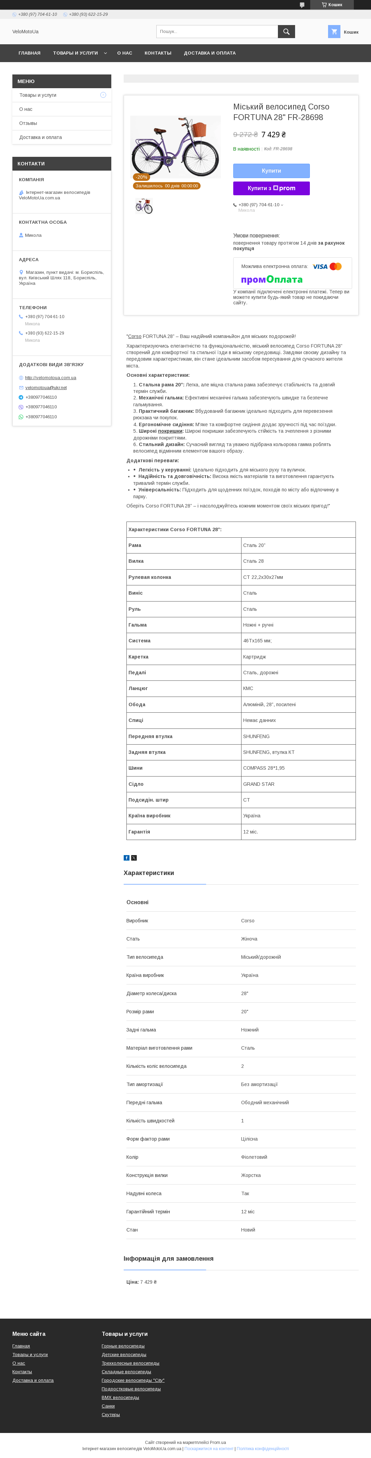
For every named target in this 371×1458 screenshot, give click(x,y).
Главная (30, 53)
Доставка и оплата (210, 53)
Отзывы (28, 123)
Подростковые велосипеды (131, 1388)
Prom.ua (218, 1442)
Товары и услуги (75, 53)
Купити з (271, 188)
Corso (135, 336)
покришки (170, 431)
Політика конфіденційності (263, 1448)
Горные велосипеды (123, 1346)
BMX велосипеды (120, 1397)
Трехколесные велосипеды (130, 1363)
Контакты (158, 53)
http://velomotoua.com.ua (50, 377)
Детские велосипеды (124, 1354)
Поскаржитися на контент (209, 1448)
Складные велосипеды (126, 1371)
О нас (124, 53)
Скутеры (111, 1414)
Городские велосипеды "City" (133, 1380)
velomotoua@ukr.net (46, 387)
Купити (271, 171)
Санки (108, 1406)
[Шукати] (286, 31)
